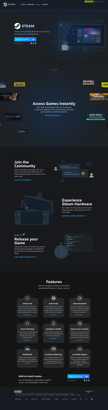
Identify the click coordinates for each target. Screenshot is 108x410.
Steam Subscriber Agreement (62, 394)
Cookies (78, 394)
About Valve (18, 399)
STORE (23, 4)
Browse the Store (52, 115)
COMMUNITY (31, 4)
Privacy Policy (39, 394)
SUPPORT (45, 4)
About (38, 4)
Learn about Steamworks (24, 257)
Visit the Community (22, 180)
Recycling (65, 399)
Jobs (26, 399)
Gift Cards (73, 399)
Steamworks (34, 399)
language (101, 1)
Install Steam (22, 39)
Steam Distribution (46, 399)
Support (57, 399)
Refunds (73, 394)
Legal (45, 394)
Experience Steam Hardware (73, 216)
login (96, 1)
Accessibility (51, 394)
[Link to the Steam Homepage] (10, 6)
